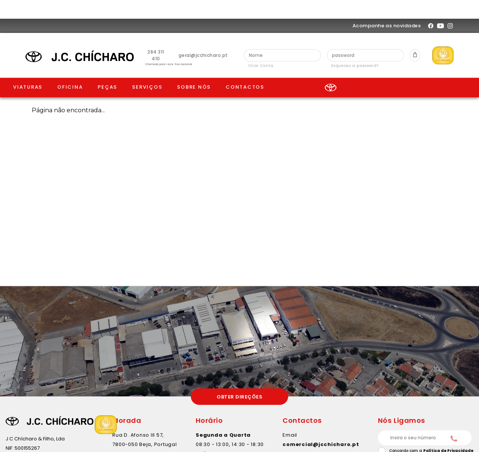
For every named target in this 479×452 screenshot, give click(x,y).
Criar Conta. (261, 47)
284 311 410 (155, 36)
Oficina (70, 68)
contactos (245, 68)
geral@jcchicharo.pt (203, 36)
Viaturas (27, 68)
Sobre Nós (194, 68)
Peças (107, 68)
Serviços (147, 68)
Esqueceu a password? (355, 47)
